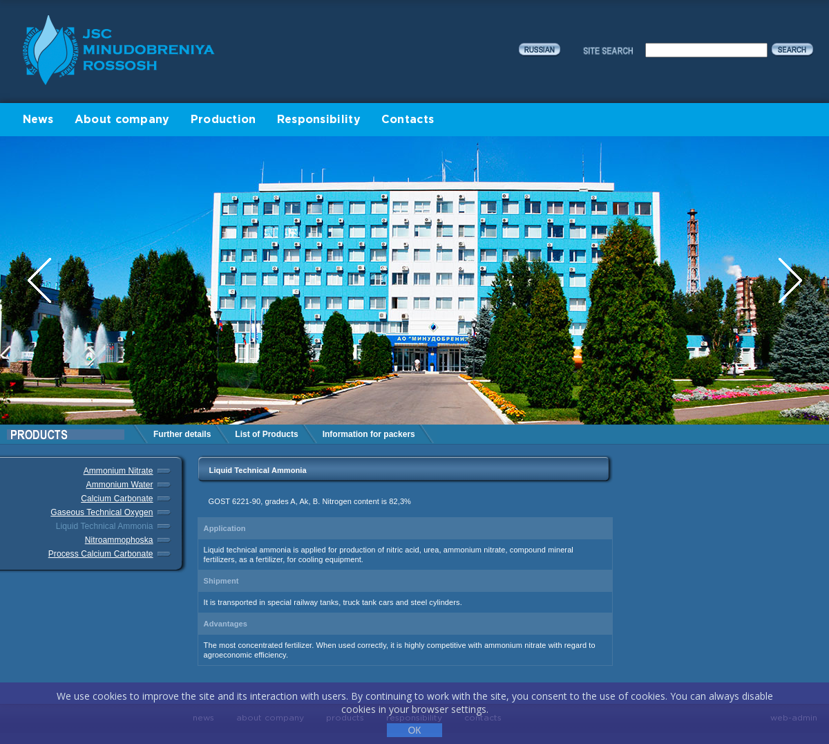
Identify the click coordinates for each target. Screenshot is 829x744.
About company (122, 120)
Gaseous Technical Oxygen (101, 512)
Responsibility (319, 120)
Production (223, 120)
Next (790, 280)
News (38, 120)
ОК (414, 730)
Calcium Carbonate (117, 498)
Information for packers (369, 434)
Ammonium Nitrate (118, 471)
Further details (182, 434)
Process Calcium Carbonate (100, 554)
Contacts (407, 120)
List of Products (266, 434)
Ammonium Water (119, 485)
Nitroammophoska (119, 540)
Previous (41, 280)
